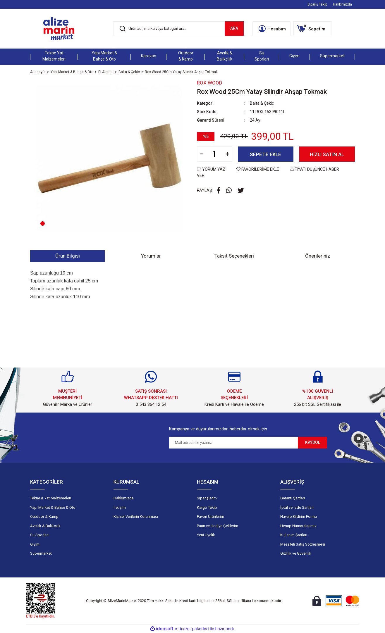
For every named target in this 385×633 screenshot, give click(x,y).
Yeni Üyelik (206, 535)
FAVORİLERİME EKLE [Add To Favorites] (258, 169)
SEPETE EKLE (265, 154)
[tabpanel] (109, 158)
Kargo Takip (207, 507)
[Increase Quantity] (227, 154)
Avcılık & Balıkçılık (45, 526)
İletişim (120, 507)
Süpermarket (41, 553)
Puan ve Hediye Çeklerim (217, 526)
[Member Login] (271, 28)
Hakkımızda (342, 4)
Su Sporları (39, 535)
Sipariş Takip (317, 4)
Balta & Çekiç (262, 103)
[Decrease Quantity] (201, 154)
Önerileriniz (317, 256)
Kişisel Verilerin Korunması (136, 516)
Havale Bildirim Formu (298, 516)
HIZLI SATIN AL (327, 154)
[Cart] (312, 28)
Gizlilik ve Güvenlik (295, 553)
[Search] (179, 28)
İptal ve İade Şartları (297, 507)
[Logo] (58, 28)
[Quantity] (214, 154)
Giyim (34, 544)
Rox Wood (209, 83)
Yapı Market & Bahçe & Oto (52, 507)
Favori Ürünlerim (210, 516)
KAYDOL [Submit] (312, 442)
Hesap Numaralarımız (298, 526)
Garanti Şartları (292, 498)
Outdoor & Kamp (44, 516)
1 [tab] (42, 223)
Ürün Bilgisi (67, 256)
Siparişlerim (207, 498)
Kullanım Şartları (293, 535)
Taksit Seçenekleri (234, 256)
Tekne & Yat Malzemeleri (50, 498)
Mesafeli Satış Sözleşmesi (302, 544)
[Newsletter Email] (233, 443)
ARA (234, 28)
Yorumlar (151, 256)
